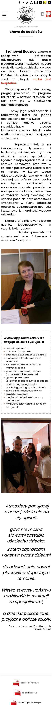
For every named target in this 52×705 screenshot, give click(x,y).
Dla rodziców (32, 27)
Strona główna (20, 27)
